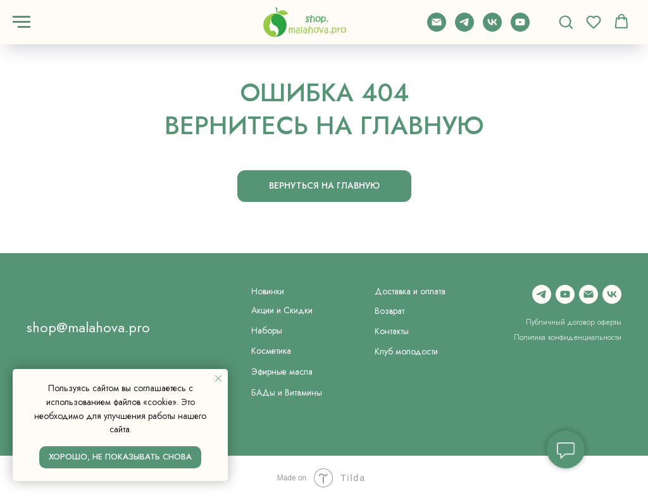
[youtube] (520, 28)
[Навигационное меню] (21, 22)
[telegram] (464, 28)
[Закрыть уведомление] (218, 378)
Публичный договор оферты (573, 322)
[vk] (492, 28)
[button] (565, 21)
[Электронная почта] (436, 28)
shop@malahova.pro (88, 327)
